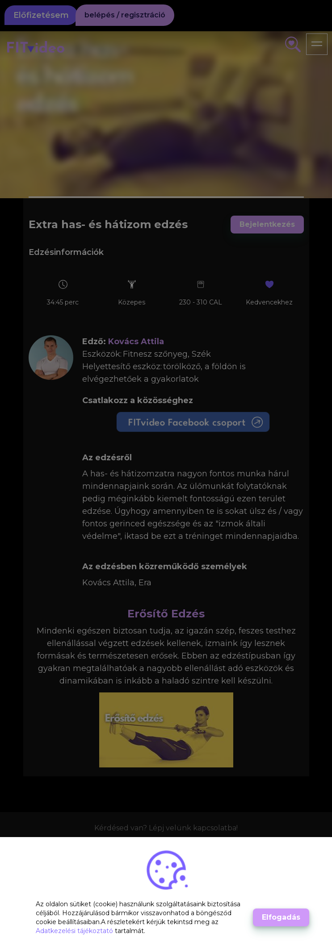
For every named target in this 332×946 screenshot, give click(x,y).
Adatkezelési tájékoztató (75, 931)
